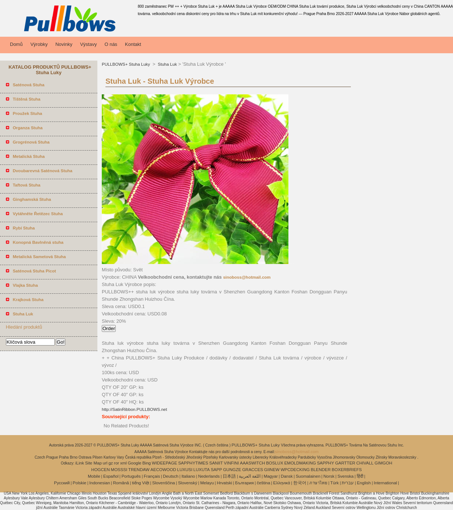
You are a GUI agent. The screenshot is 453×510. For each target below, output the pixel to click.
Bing (147, 463)
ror (116, 463)
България (244, 483)
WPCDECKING (295, 469)
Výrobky (39, 44)
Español (111, 476)
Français (152, 476)
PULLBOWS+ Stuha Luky (126, 64)
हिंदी (360, 476)
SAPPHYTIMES (193, 463)
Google (134, 463)
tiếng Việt (140, 483)
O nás (110, 44)
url (105, 463)
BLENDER (321, 469)
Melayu (207, 483)
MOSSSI (119, 469)
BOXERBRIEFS (347, 469)
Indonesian (99, 483)
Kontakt (133, 44)
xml (123, 463)
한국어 (299, 483)
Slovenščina (163, 483)
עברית (348, 483)
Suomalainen (308, 476)
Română (121, 483)
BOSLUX (274, 463)
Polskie (79, 483)
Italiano (188, 476)
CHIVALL (365, 463)
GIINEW (272, 469)
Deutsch (171, 476)
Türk (334, 483)
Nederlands (209, 476)
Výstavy (88, 44)
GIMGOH (383, 463)
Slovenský (187, 483)
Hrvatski (224, 483)
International (385, 483)
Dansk (287, 476)
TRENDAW (139, 469)
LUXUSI (185, 469)
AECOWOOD (163, 469)
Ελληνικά (281, 483)
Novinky (63, 44)
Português (131, 476)
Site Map (93, 463)
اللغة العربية (249, 476)
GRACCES (252, 469)
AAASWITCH (252, 463)
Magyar (271, 476)
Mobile (94, 476)
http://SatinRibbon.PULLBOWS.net (134, 409)
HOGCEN (100, 469)
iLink (79, 463)
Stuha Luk (167, 64)
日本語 (229, 476)
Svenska (345, 476)
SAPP (216, 469)
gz (110, 463)
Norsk (328, 476)
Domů (16, 44)
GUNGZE (232, 469)
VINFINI (231, 463)
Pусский (62, 483)
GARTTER (345, 463)
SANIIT (216, 463)
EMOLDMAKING (300, 463)
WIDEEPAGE (164, 463)
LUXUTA (201, 469)
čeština (263, 483)
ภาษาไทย (318, 483)
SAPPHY (325, 463)
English (364, 483)
